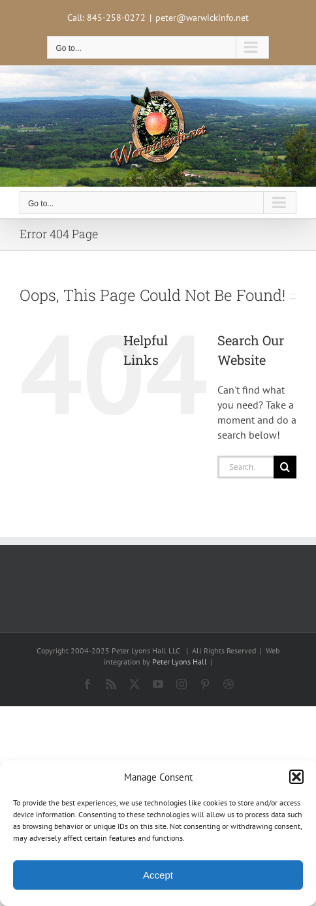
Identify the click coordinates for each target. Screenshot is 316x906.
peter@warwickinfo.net (202, 17)
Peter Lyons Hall (179, 661)
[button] (296, 776)
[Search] (285, 467)
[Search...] (245, 467)
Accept (158, 875)
